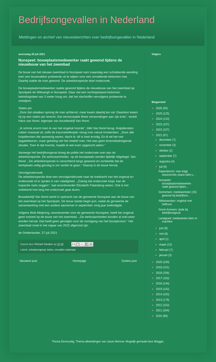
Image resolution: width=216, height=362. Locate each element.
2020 (159, 262)
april (162, 239)
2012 (159, 305)
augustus (165, 161)
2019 (159, 267)
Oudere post (129, 261)
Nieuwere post (28, 261)
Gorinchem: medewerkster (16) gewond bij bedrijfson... (177, 193)
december (165, 139)
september (166, 156)
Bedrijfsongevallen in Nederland (86, 19)
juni (161, 228)
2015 (159, 289)
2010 (159, 316)
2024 (159, 118)
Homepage (79, 261)
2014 (159, 294)
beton (50, 249)
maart (163, 244)
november (165, 145)
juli (161, 166)
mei (162, 233)
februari (164, 249)
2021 (159, 135)
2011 (159, 310)
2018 (159, 272)
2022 (159, 129)
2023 (159, 124)
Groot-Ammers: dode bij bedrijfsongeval (173, 211)
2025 (159, 113)
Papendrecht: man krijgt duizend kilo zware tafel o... (177, 173)
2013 (159, 299)
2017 (159, 278)
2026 (159, 108)
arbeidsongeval (37, 249)
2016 (159, 283)
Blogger (159, 341)
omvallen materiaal (65, 249)
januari (163, 255)
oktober (164, 150)
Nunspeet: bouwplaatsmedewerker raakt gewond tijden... (175, 183)
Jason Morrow (115, 341)
